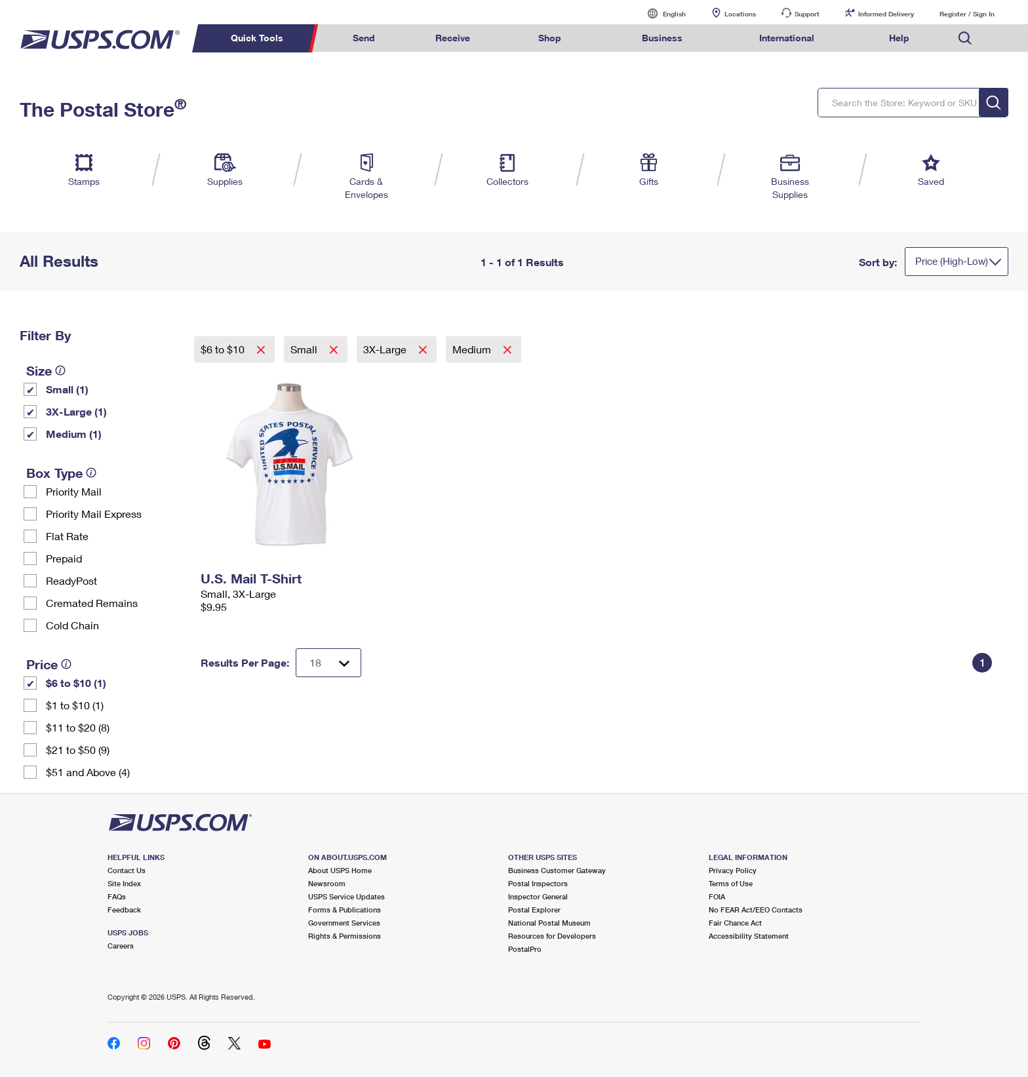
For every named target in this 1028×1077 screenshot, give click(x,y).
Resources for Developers (552, 935)
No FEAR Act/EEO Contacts (755, 909)
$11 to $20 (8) (77, 727)
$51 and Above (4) (88, 772)
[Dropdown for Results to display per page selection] (328, 662)
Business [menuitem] (662, 37)
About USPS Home (340, 870)
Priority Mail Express (94, 513)
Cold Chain (72, 625)
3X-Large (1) (76, 411)
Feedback (124, 909)
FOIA (717, 896)
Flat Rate (67, 536)
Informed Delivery (886, 14)
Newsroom (327, 883)
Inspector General (538, 896)
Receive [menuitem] (452, 37)
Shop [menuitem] (549, 37)
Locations (740, 14)
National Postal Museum (549, 922)
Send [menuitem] (364, 37)
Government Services (344, 922)
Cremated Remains (92, 603)
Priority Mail (74, 491)
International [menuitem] (786, 37)
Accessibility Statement (749, 935)
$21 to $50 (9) (77, 749)
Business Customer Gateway (557, 870)
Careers (121, 945)
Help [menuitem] (899, 37)
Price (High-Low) (951, 261)
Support (807, 14)
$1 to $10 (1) (75, 705)
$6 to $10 (224, 349)
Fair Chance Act (735, 922)
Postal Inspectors (538, 883)
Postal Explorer (534, 909)
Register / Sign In (967, 14)
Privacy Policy (733, 870)
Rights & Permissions (344, 935)
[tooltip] (60, 370)
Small (305, 349)
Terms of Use (731, 883)
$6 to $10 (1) (76, 682)
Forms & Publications (344, 909)
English (661, 13)
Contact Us (127, 870)
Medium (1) (74, 433)
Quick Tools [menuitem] (257, 37)
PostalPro (525, 949)
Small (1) (67, 389)
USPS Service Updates (346, 896)
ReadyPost (71, 580)
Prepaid (64, 558)
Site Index (124, 883)
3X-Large (386, 349)
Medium (473, 349)
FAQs (117, 896)
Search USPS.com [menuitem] (965, 38)
